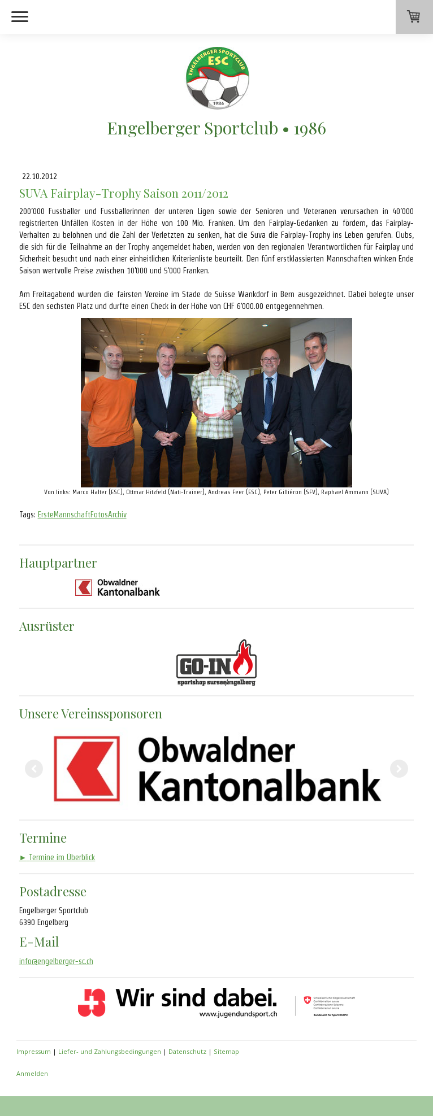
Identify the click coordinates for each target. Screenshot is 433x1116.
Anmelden (32, 1073)
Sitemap (226, 1051)
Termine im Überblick (57, 857)
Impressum (33, 1051)
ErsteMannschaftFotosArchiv (82, 514)
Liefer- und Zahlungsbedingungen (109, 1051)
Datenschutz (187, 1051)
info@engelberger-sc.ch (56, 961)
